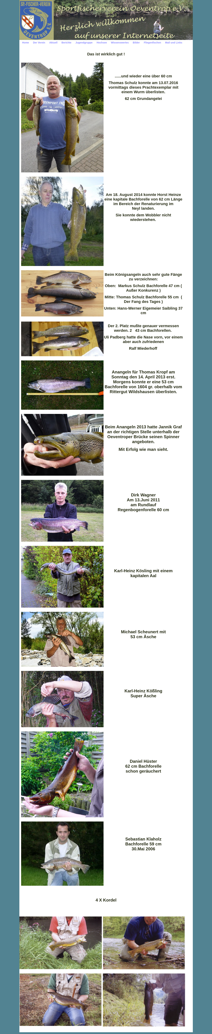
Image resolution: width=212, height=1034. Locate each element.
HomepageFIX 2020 (155, 1032)
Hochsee (102, 42)
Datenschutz (54, 1032)
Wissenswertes (120, 42)
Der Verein (39, 42)
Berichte (66, 42)
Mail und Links (173, 42)
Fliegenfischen (152, 42)
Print (171, 1032)
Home (25, 42)
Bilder (136, 42)
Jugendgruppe (83, 42)
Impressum (41, 1032)
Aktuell (53, 42)
